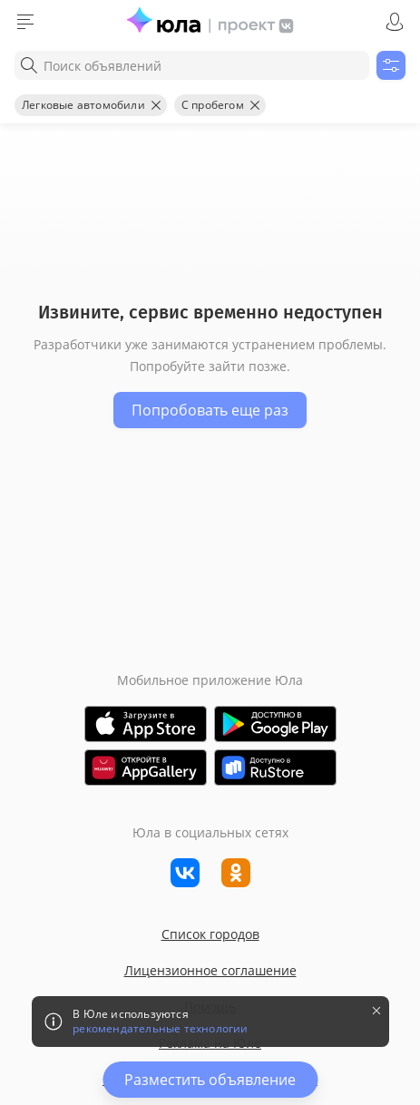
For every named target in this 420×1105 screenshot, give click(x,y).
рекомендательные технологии (160, 1029)
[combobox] (192, 65)
